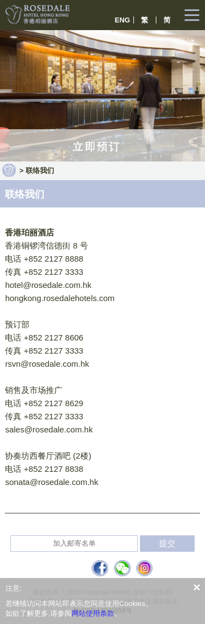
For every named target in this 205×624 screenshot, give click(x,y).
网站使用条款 (93, 613)
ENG (122, 20)
